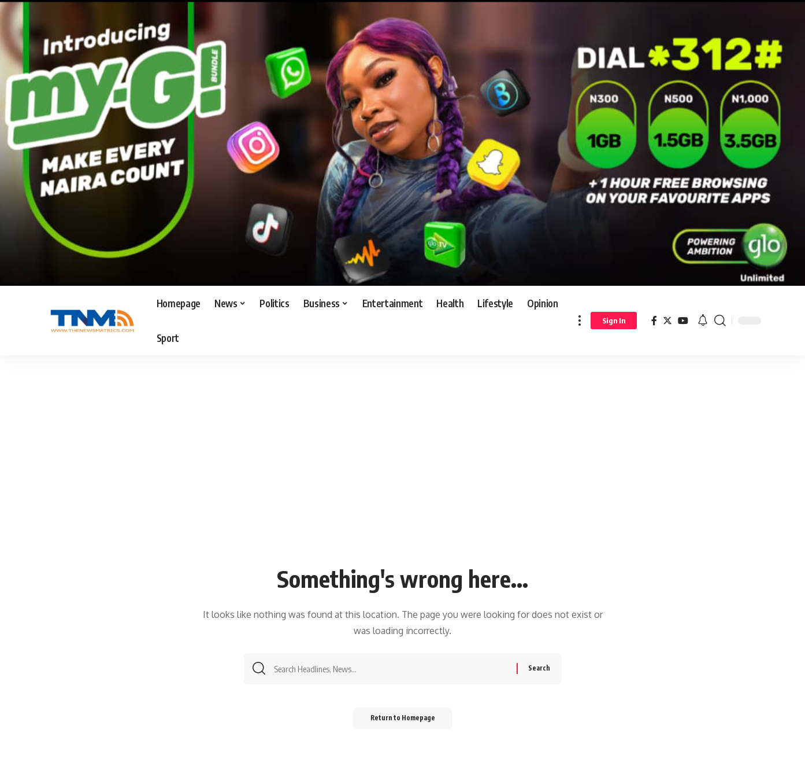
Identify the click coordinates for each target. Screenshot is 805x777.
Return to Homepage (402, 720)
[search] (720, 320)
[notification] (702, 320)
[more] (580, 320)
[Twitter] (667, 321)
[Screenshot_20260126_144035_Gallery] (402, 142)
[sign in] (614, 320)
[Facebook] (654, 321)
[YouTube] (683, 321)
